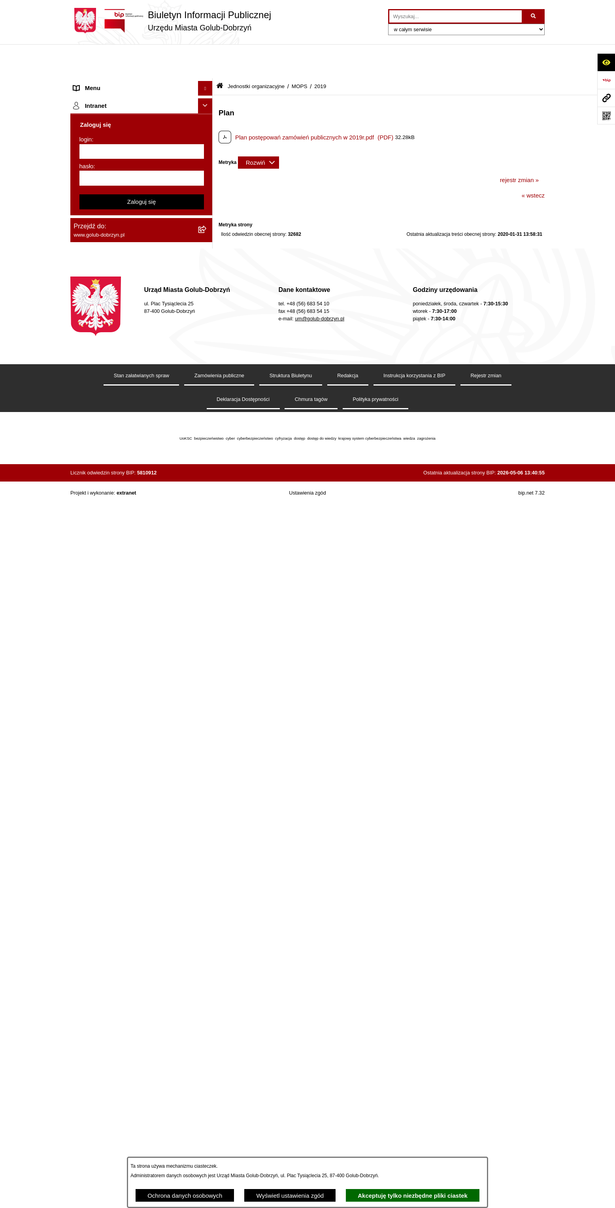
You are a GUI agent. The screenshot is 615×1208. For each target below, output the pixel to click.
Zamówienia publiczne (219, 1142)
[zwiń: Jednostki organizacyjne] (207, 114)
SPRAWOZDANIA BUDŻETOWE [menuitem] (117, 336)
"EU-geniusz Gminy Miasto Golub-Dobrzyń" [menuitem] (131, 837)
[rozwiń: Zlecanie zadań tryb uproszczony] (207, 99)
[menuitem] (141, 133)
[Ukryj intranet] (205, 878)
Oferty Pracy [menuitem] (90, 493)
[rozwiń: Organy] (207, 84)
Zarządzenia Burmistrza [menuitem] (105, 306)
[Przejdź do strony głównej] (170, 21)
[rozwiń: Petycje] (207, 262)
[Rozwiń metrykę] (258, 128)
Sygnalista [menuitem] (87, 635)
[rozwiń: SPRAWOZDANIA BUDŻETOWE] (207, 337)
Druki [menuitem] (80, 419)
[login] (141, 924)
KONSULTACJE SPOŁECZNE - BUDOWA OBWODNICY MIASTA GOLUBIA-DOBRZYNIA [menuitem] (129, 697)
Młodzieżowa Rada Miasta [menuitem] (108, 232)
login (85, 912)
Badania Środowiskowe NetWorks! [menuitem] (119, 807)
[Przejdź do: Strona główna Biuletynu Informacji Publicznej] (219, 52)
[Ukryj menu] (205, 54)
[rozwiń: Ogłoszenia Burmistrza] (207, 248)
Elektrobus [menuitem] (88, 674)
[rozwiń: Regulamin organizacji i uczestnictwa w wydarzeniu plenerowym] (207, 396)
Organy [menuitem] (83, 83)
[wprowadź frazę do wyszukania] (455, 16)
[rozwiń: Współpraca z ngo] (207, 322)
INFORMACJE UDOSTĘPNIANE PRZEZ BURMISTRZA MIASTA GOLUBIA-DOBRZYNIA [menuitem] (127, 768)
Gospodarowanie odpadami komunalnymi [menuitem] (128, 478)
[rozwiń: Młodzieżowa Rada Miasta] (207, 233)
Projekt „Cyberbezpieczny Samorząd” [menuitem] (123, 822)
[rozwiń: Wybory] (207, 381)
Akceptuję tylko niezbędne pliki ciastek (413, 1195)
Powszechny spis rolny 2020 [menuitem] (111, 508)
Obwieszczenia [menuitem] (93, 449)
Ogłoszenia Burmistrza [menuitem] (103, 247)
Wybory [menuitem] (84, 380)
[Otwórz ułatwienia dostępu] (606, 62)
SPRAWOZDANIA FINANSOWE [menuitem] (116, 351)
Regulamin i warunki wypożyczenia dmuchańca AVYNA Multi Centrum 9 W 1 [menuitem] (136, 655)
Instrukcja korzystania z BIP (414, 1142)
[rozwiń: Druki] (207, 420)
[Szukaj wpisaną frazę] (534, 16)
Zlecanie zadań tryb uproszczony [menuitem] (117, 98)
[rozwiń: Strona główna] (207, 69)
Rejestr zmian (485, 1142)
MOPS (300, 52)
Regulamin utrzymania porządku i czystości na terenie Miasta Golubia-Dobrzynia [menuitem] (134, 587)
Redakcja (347, 1142)
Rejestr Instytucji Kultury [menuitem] (105, 552)
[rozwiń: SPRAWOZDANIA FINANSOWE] (207, 351)
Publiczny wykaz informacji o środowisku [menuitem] (127, 366)
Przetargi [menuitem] (85, 291)
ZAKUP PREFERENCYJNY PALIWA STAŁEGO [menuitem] (122, 741)
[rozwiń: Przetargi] (207, 292)
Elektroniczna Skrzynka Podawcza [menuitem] (119, 620)
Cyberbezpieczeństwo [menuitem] (103, 721)
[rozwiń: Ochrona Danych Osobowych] (207, 277)
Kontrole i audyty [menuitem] (96, 434)
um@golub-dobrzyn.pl (319, 1085)
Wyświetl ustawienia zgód (290, 1195)
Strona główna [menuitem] (92, 69)
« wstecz (533, 161)
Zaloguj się (141, 974)
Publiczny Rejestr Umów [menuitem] (106, 522)
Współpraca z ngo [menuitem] (97, 321)
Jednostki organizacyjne (256, 52)
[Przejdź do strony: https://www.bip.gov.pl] (606, 80)
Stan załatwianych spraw (141, 1142)
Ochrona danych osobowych (184, 1195)
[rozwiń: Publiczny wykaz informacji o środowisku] (207, 366)
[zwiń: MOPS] (207, 133)
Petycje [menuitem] (83, 262)
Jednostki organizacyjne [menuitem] (105, 113)
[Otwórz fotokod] (606, 115)
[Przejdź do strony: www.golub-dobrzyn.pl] (606, 98)
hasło (86, 938)
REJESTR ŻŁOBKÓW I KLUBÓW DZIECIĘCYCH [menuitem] (118, 856)
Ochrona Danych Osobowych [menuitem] (112, 277)
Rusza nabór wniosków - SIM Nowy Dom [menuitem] (127, 463)
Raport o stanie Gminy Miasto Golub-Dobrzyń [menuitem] (133, 605)
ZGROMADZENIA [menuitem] (97, 792)
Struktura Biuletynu (291, 1142)
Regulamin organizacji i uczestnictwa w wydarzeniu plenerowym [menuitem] (125, 400)
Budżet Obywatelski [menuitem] (100, 537)
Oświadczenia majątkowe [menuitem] (107, 567)
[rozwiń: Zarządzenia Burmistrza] (207, 307)
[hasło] (141, 950)
